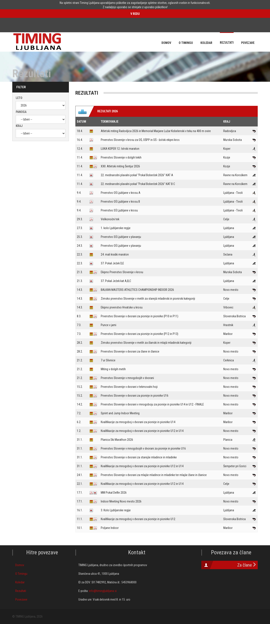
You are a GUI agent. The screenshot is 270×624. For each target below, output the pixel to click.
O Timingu (21, 573)
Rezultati (20, 591)
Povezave (21, 599)
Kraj (19, 126)
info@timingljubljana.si (103, 591)
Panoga (21, 112)
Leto (19, 98)
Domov (19, 565)
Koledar (20, 582)
